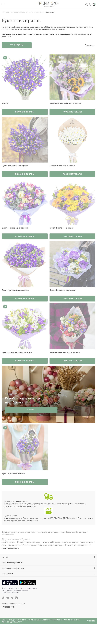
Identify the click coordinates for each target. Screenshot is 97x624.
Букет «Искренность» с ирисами (17, 355)
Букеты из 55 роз (70, 546)
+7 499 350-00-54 (8, 611)
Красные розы (86, 546)
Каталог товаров (19, 12)
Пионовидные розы (11, 549)
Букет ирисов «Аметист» (13, 477)
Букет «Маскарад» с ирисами (15, 230)
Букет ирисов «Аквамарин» (15, 167)
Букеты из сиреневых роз (50, 549)
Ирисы (5, 104)
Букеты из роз (8, 546)
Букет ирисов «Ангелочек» (62, 167)
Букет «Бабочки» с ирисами (63, 293)
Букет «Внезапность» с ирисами (65, 355)
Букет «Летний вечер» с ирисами (65, 104)
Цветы (33, 12)
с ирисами (53, 12)
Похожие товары (24, 113)
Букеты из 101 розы (51, 546)
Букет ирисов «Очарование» (15, 293)
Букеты (42, 12)
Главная (5, 12)
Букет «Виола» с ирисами (61, 230)
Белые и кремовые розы (28, 546)
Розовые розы (29, 549)
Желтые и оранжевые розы (76, 549)
